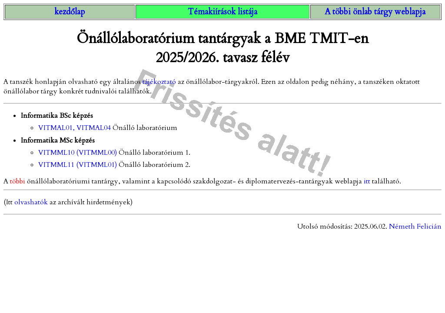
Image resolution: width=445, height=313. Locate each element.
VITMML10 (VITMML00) (77, 152)
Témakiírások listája (222, 11)
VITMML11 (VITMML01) (77, 165)
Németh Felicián (415, 226)
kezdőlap (69, 11)
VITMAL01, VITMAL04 (75, 128)
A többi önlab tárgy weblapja (375, 11)
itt (367, 181)
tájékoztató (159, 82)
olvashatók (31, 202)
